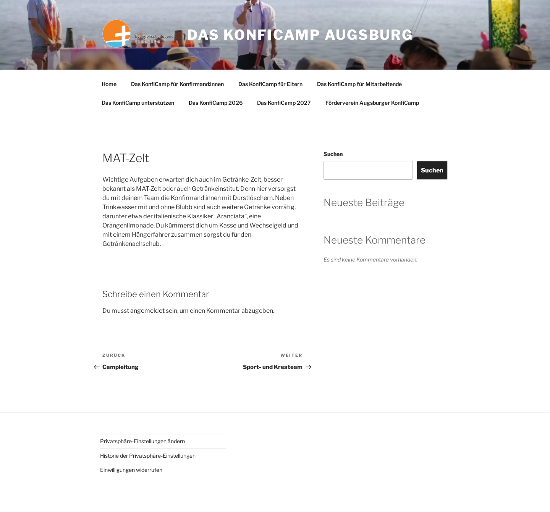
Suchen (333, 154)
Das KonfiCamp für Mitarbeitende (359, 84)
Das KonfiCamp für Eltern (270, 84)
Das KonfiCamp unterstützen (138, 102)
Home (109, 84)
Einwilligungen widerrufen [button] (131, 469)
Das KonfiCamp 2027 (284, 102)
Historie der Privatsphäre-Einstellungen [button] (148, 455)
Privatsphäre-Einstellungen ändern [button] (142, 441)
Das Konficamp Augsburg (300, 34)
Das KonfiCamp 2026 (216, 102)
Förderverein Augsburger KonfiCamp (372, 102)
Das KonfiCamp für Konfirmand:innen (177, 84)
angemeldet (147, 310)
